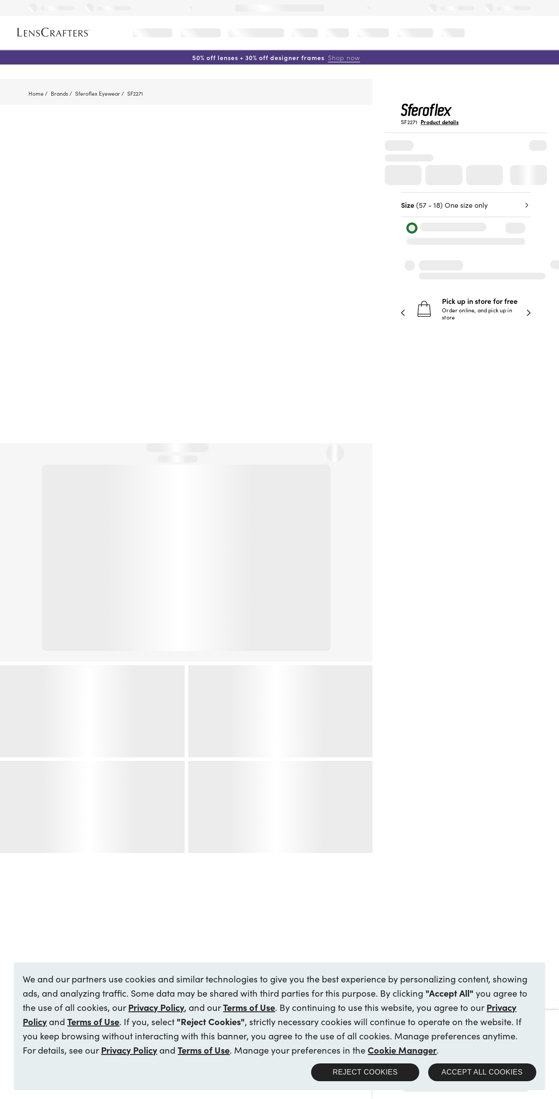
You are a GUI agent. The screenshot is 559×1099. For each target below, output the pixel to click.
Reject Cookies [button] (364, 1072)
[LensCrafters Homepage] (53, 32)
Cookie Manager (402, 1049)
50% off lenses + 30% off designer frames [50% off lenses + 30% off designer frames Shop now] (276, 57)
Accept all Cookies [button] (482, 1072)
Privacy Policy (156, 1007)
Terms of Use (249, 1007)
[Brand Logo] (426, 113)
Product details (439, 121)
